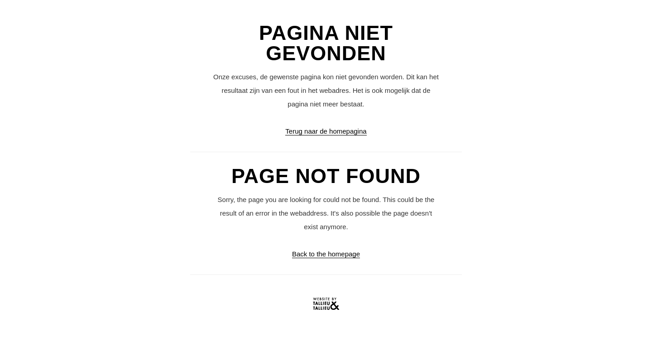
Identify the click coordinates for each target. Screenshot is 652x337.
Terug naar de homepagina (325, 131)
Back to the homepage (326, 254)
